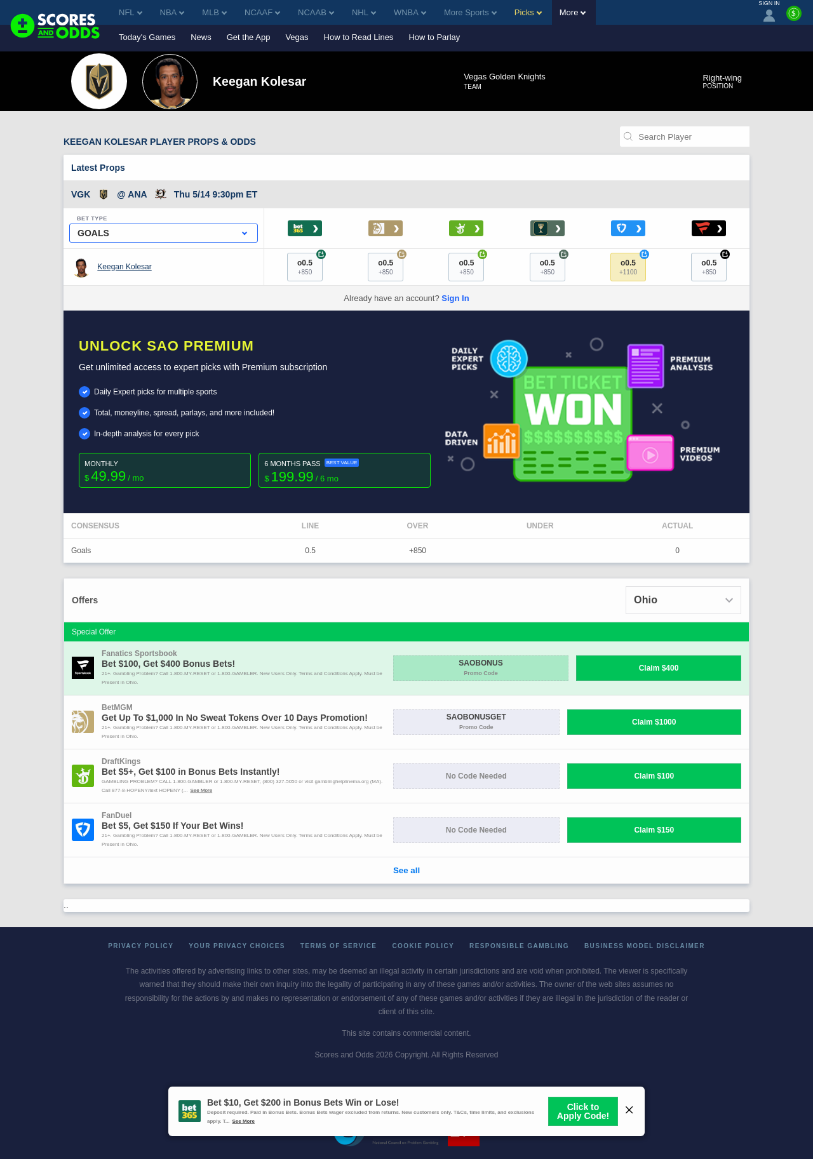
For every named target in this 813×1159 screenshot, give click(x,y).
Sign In (455, 298)
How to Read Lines (359, 37)
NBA (172, 12)
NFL (130, 12)
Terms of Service (338, 945)
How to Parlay (434, 37)
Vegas (296, 37)
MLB (214, 12)
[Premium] (794, 18)
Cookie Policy (423, 945)
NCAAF (262, 12)
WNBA (410, 12)
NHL (364, 12)
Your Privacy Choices (237, 945)
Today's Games (147, 37)
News (201, 37)
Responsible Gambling (519, 945)
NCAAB (316, 12)
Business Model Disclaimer (644, 945)
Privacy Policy (140, 945)
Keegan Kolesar (124, 266)
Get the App (249, 37)
